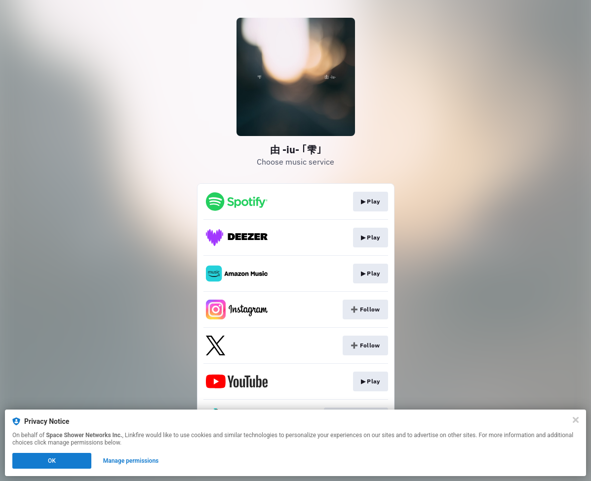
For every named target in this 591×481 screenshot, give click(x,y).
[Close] (576, 420)
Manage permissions (131, 460)
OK (52, 460)
